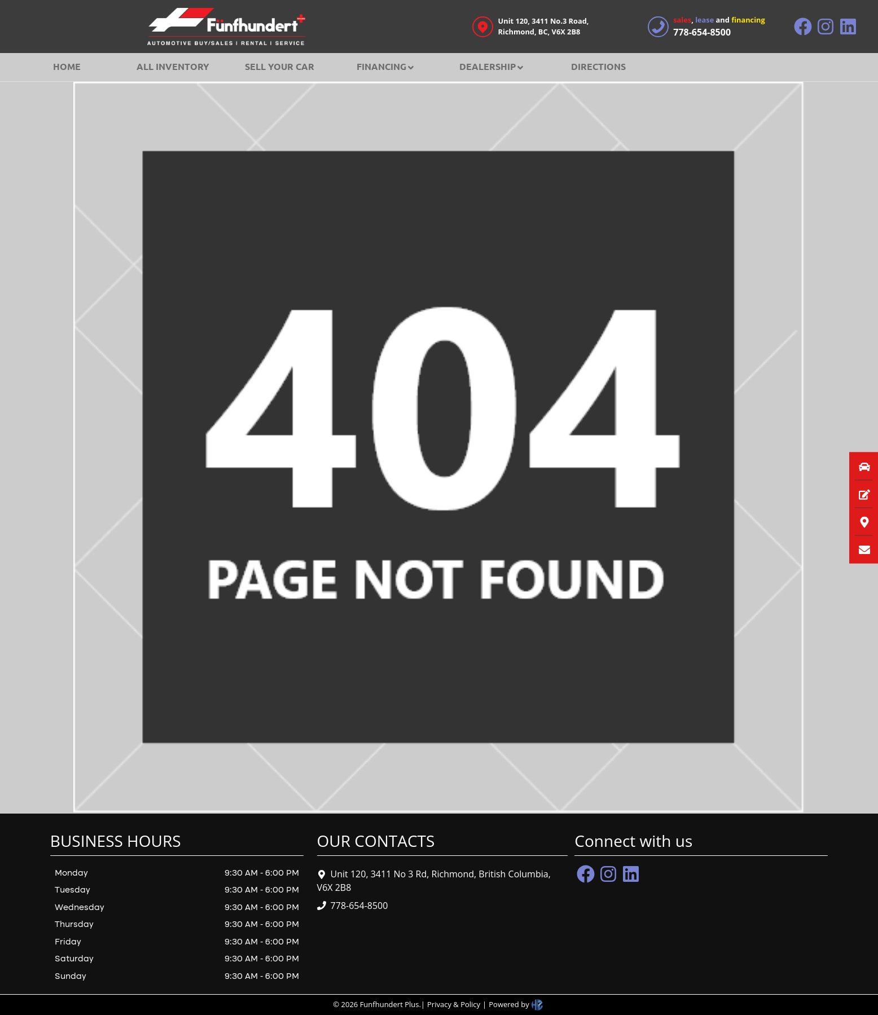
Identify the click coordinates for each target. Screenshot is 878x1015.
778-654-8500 (359, 905)
